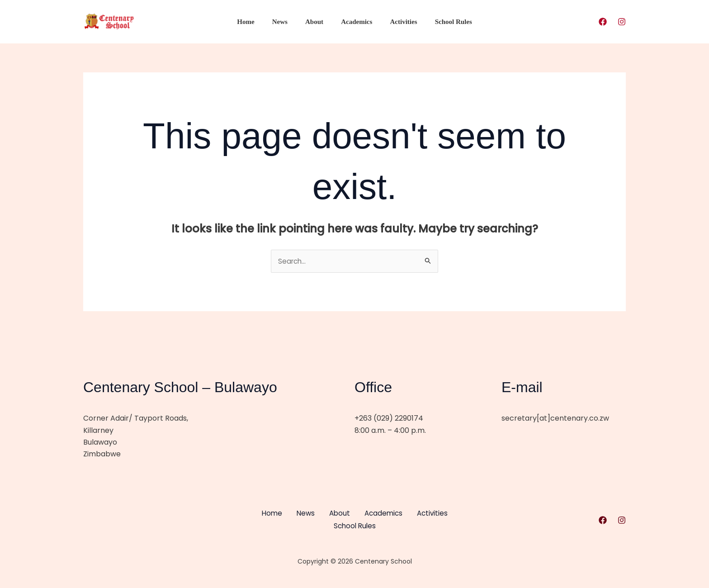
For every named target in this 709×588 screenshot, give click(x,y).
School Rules (443, 21)
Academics (354, 21)
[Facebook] (603, 22)
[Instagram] (622, 22)
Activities (397, 21)
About (316, 21)
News (285, 21)
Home (256, 21)
